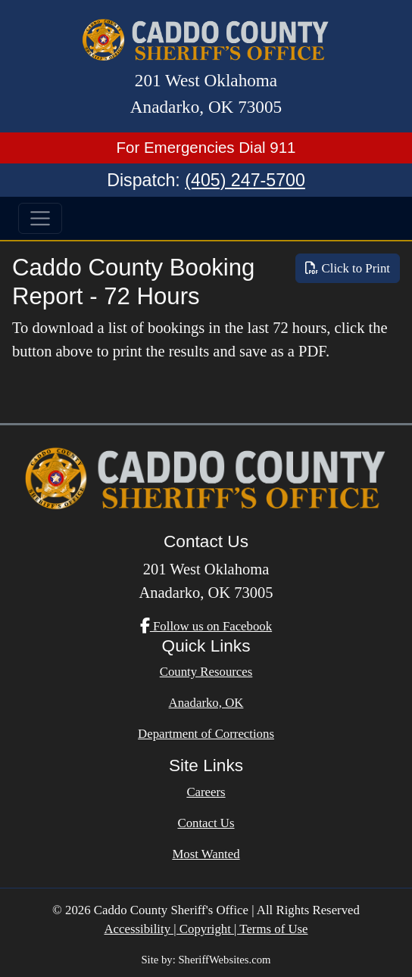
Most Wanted (205, 854)
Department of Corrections (206, 734)
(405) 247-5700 (245, 180)
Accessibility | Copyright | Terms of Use (205, 929)
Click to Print (347, 268)
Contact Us (205, 823)
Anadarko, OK (206, 702)
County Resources (206, 671)
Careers (205, 792)
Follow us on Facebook (206, 626)
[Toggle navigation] (40, 219)
